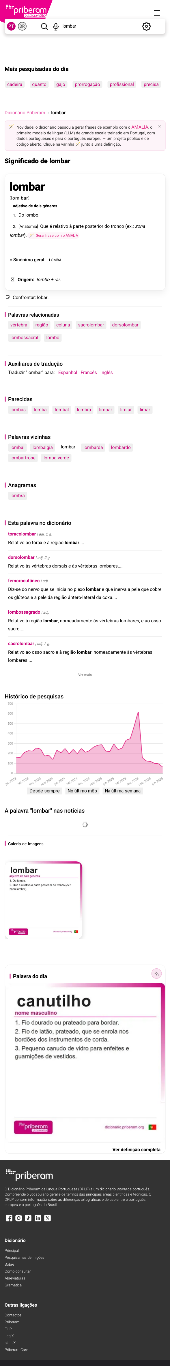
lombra (17, 495)
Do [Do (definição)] (21, 215)
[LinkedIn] (37, 1221)
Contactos (13, 1315)
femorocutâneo (24, 580)
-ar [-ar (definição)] (57, 279)
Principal (12, 1251)
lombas (18, 409)
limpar (105, 409)
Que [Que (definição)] (44, 226)
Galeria (14, 844)
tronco (117, 226)
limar (145, 409)
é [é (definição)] (50, 226)
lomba (40, 409)
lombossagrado (24, 612)
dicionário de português (125, 1189)
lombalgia (43, 447)
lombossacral (24, 337)
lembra (84, 409)
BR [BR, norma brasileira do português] (22, 26)
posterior (94, 226)
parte (78, 226)
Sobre (9, 1264)
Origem (25, 279)
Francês (89, 372)
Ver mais (85, 675)
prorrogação (87, 84)
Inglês (106, 372)
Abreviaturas (15, 1278)
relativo (60, 226)
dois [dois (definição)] (38, 206)
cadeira (14, 84)
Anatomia (28, 226)
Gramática (13, 1285)
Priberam (12, 1322)
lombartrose (23, 458)
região (41, 325)
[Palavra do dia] (156, 973)
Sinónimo (23, 259)
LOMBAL (56, 260)
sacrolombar (91, 325)
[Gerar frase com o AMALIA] (53, 235)
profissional (122, 84)
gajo (60, 84)
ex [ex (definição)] (129, 226)
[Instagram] (18, 1221)
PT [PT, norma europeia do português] (11, 26)
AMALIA (139, 127)
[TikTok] (28, 1221)
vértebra (18, 325)
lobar (42, 297)
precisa (151, 84)
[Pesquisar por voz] (55, 26)
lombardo (121, 447)
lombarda (93, 447)
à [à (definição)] (70, 226)
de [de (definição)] (30, 206)
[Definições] (146, 26)
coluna (63, 325)
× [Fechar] (159, 126)
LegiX (9, 1336)
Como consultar (18, 1271)
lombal (62, 409)
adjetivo (20, 206)
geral (39, 259)
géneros (50, 206)
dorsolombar (125, 325)
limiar (126, 409)
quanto (39, 84)
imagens (36, 844)
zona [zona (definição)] (140, 226)
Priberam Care (16, 1350)
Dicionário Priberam (25, 112)
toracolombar (22, 534)
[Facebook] (9, 1221)
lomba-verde (56, 458)
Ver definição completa (136, 1149)
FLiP (8, 1329)
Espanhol (67, 372)
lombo (31, 215)
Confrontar (24, 297)
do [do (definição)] (107, 226)
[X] (47, 1221)
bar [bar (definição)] (24, 198)
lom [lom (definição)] (15, 198)
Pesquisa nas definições (24, 1258)
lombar (27, 186)
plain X (10, 1343)
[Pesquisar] (44, 26)
